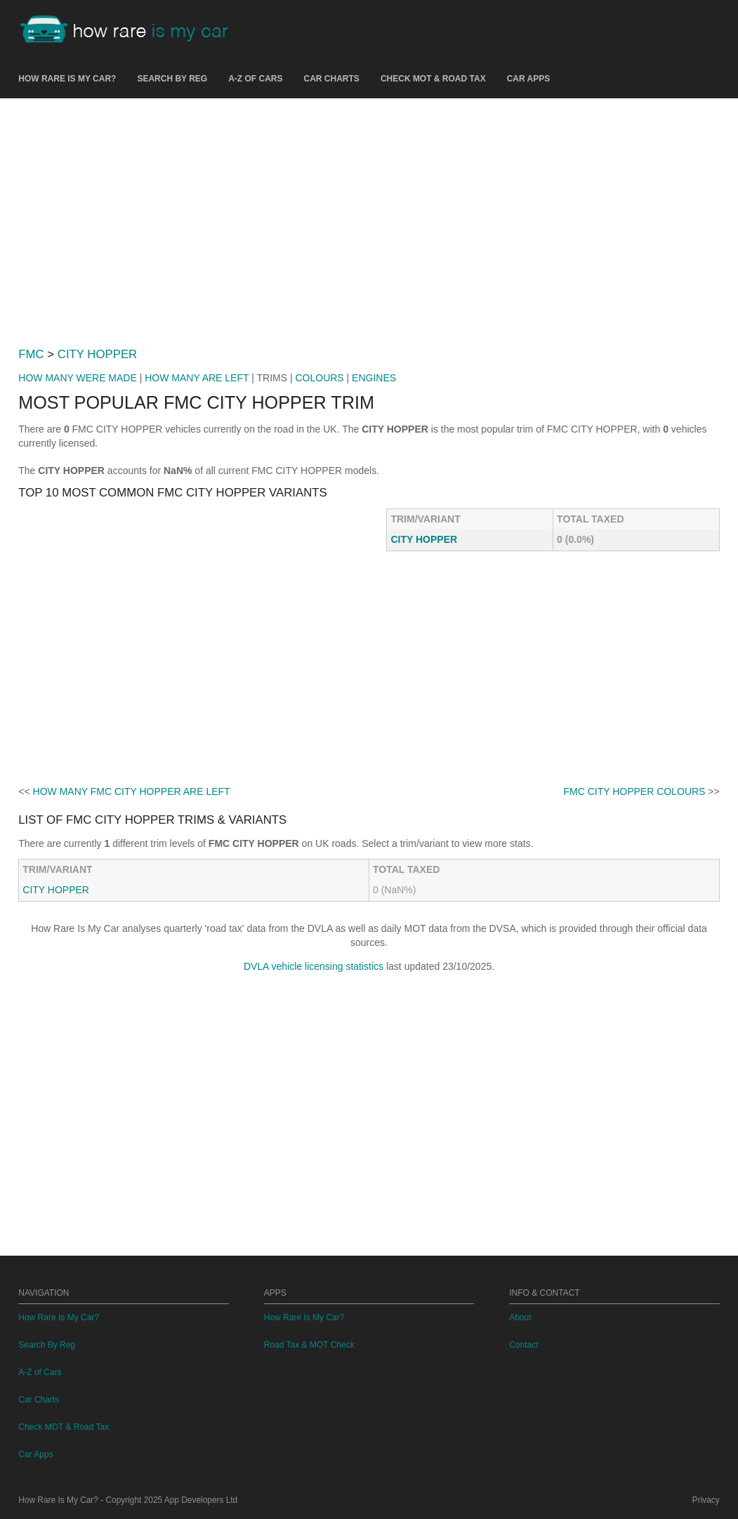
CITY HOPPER (97, 354)
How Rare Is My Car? (67, 79)
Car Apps (529, 79)
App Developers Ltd (200, 1500)
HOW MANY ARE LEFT (197, 377)
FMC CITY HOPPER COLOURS (634, 791)
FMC (31, 354)
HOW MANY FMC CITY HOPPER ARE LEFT (131, 791)
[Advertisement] (369, 217)
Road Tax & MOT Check (309, 1345)
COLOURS (319, 377)
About (520, 1317)
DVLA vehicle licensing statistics (313, 966)
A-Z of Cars (255, 79)
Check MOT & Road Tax (433, 79)
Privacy (706, 1500)
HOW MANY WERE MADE (77, 377)
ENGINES (374, 377)
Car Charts (332, 79)
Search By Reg (172, 79)
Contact (523, 1345)
